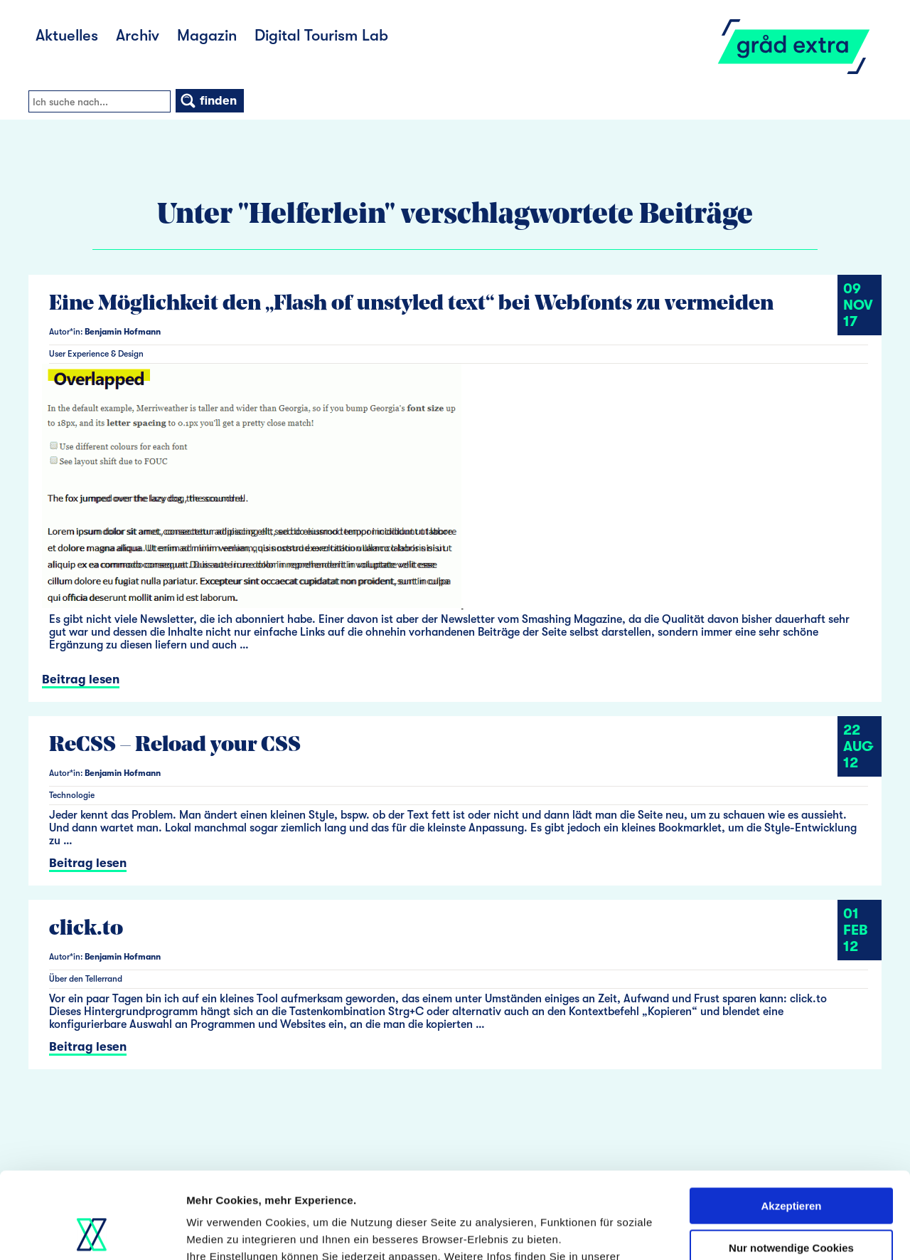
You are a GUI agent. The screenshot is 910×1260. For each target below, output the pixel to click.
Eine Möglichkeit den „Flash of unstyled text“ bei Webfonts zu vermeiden (411, 304)
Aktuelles (67, 35)
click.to (86, 929)
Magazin (207, 35)
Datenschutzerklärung (246, 1193)
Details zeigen (222, 1232)
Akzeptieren (791, 1125)
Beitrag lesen (80, 679)
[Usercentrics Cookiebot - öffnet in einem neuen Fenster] (92, 1232)
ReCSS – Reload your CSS (175, 746)
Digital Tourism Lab (321, 35)
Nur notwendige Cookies (791, 1166)
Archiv (137, 35)
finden (208, 101)
